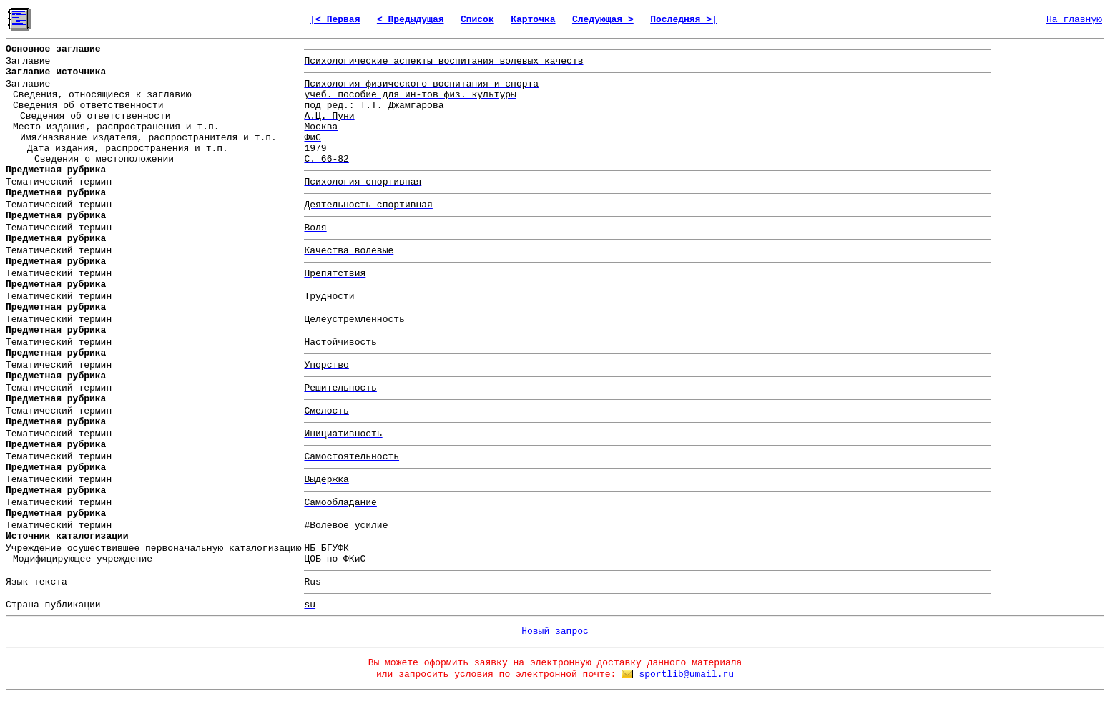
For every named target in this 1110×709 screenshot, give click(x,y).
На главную (1074, 19)
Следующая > (603, 19)
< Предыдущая (410, 19)
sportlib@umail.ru (686, 674)
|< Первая (335, 19)
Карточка (533, 19)
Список (477, 19)
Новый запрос (555, 631)
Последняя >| (683, 19)
